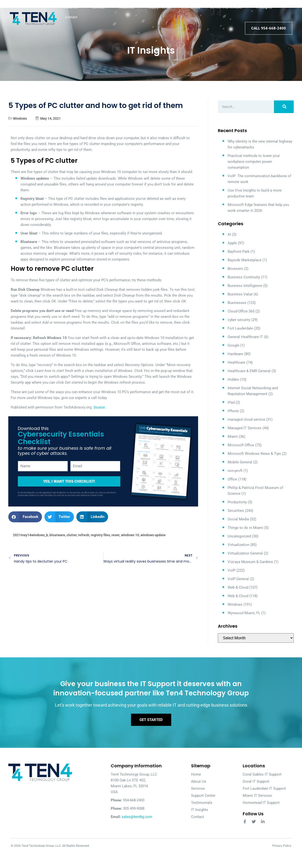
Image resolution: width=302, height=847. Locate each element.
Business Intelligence (245, 285)
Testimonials (190, 7)
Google (233, 345)
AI (229, 234)
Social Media (238, 519)
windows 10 (130, 535)
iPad (231, 402)
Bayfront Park (239, 251)
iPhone (233, 411)
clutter (72, 535)
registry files (100, 535)
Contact (71, 17)
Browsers (235, 268)
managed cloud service (246, 419)
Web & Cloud (238, 587)
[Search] (284, 106)
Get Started (151, 721)
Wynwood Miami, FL (244, 613)
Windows (20, 118)
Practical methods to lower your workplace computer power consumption (254, 162)
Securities (236, 510)
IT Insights (264, 7)
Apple (232, 243)
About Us (73, 7)
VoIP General (238, 579)
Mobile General (240, 462)
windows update (153, 535)
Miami (233, 436)
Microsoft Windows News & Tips (254, 453)
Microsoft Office (241, 445)
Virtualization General (245, 553)
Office (232, 479)
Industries (129, 7)
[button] (25, 516)
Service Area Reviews (228, 7)
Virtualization (238, 545)
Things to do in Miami (245, 528)
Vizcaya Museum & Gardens (250, 562)
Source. (99, 407)
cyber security (239, 320)
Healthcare (236, 362)
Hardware (235, 354)
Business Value (240, 294)
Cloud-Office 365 (241, 311)
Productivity (237, 502)
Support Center (160, 7)
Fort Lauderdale (240, 328)
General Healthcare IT (245, 337)
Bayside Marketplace (245, 260)
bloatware (57, 535)
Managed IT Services (245, 428)
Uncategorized (239, 536)
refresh (83, 535)
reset (115, 535)
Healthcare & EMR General (249, 371)
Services (100, 7)
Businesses (237, 303)
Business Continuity (244, 277)
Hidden (233, 379)
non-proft (235, 470)
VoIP (231, 570)
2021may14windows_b (30, 535)
